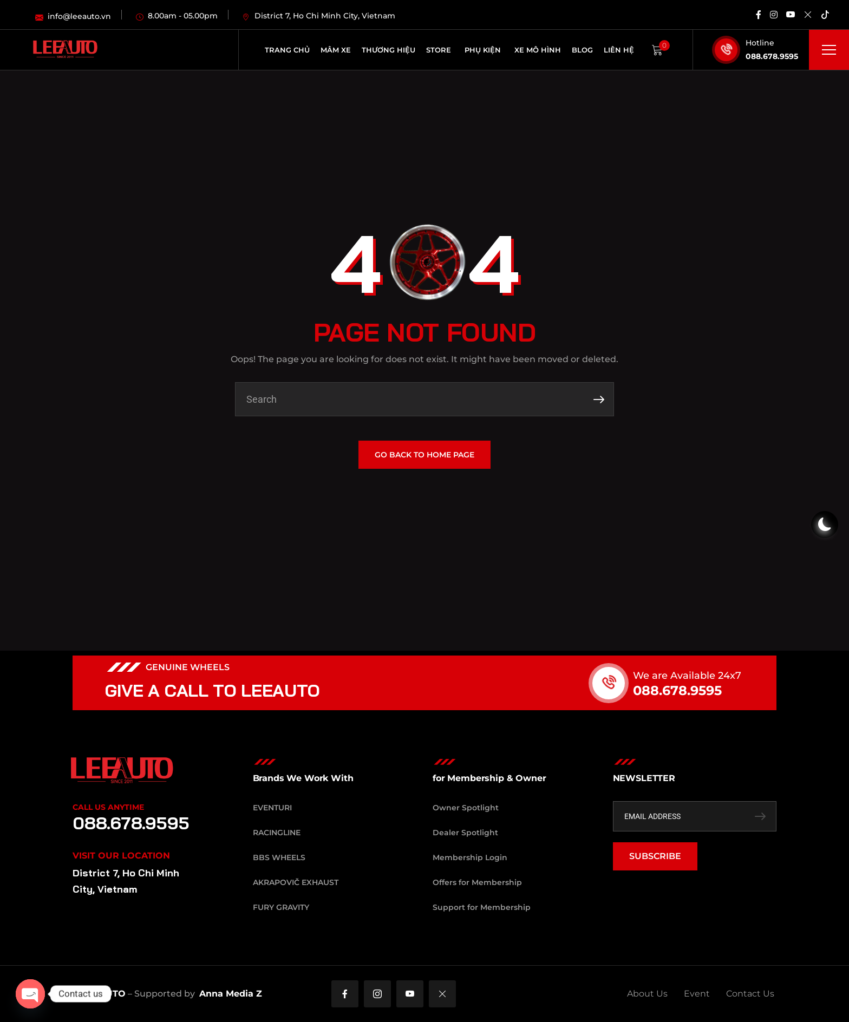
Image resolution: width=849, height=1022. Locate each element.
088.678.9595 (772, 56)
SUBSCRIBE (655, 856)
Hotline (760, 43)
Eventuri (272, 808)
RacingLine (277, 832)
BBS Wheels (279, 857)
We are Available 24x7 (700, 676)
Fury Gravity (281, 907)
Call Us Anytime (108, 807)
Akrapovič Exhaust (295, 882)
